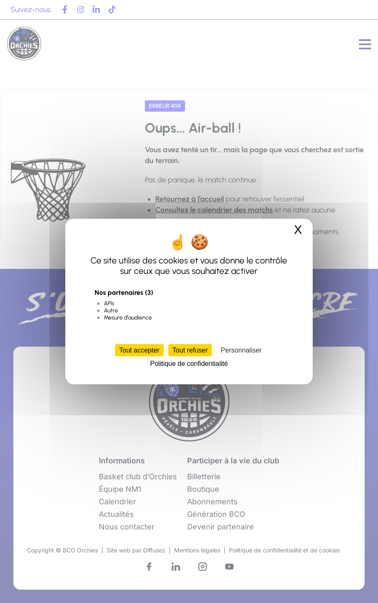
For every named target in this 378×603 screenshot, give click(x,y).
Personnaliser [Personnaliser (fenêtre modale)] (241, 350)
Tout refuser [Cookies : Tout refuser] (190, 350)
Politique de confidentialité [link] (189, 363)
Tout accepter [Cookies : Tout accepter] (139, 350)
